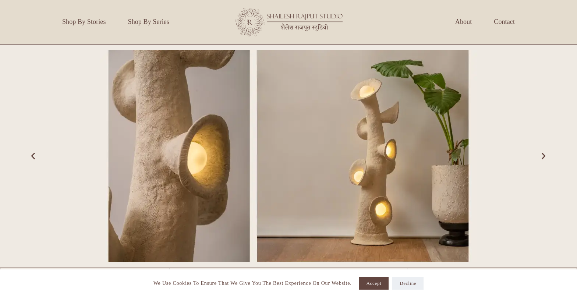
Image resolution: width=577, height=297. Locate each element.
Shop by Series (148, 21)
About (463, 21)
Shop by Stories (84, 21)
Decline (408, 283)
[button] (33, 156)
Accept (374, 283)
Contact (504, 21)
